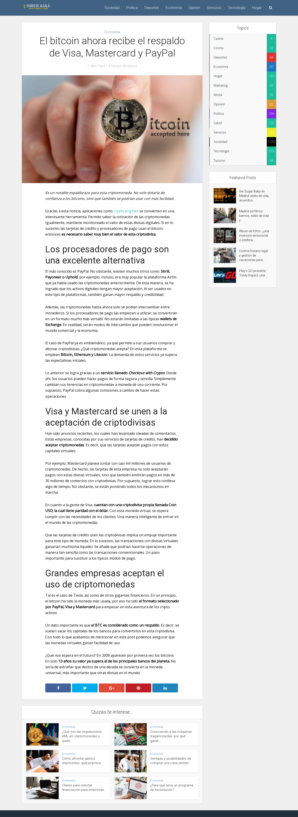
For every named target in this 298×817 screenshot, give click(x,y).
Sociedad (112, 8)
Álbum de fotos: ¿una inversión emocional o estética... (254, 235)
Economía (174, 8)
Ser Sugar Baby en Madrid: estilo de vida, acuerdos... (254, 196)
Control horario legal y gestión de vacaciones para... (253, 255)
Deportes (152, 8)
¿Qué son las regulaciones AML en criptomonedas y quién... (82, 736)
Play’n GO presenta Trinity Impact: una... (253, 273)
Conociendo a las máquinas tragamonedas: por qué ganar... (171, 736)
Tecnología (236, 8)
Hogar (257, 8)
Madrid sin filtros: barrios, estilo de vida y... (254, 215)
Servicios (214, 8)
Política (132, 8)
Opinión (194, 8)
